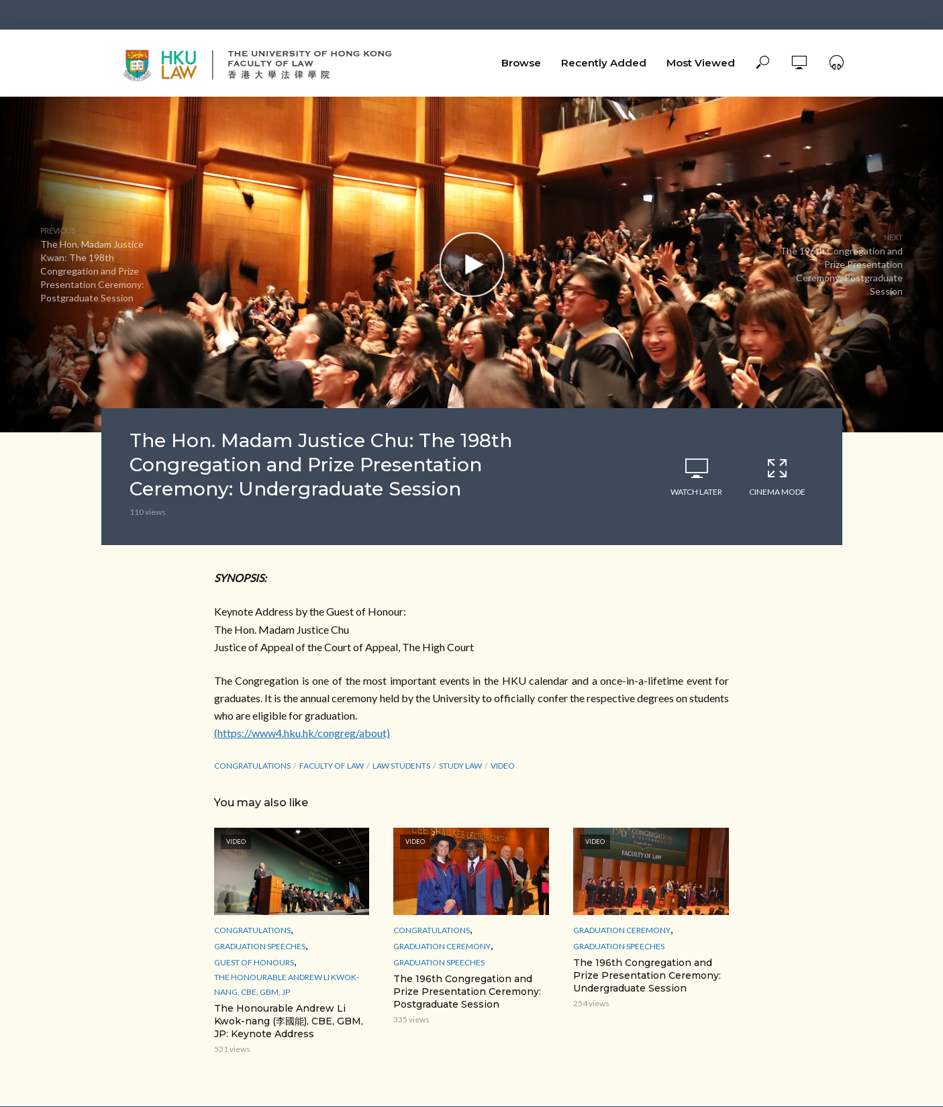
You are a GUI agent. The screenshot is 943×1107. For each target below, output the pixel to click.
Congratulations (252, 766)
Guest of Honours (254, 962)
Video (503, 766)
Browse (521, 62)
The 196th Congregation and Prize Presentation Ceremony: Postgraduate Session (467, 991)
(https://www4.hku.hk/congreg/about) (302, 732)
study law (460, 766)
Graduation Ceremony (442, 946)
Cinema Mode (777, 476)
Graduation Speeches (259, 946)
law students (401, 766)
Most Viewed (700, 62)
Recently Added (603, 62)
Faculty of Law (331, 766)
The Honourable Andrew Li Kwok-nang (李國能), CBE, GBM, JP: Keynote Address (288, 1021)
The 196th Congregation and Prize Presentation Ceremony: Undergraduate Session (647, 975)
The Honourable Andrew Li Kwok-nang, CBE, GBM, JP (286, 984)
